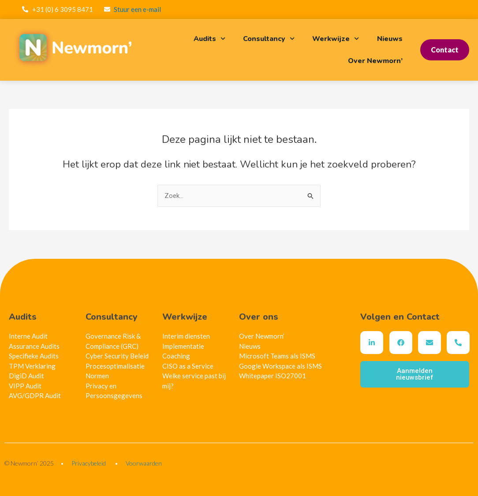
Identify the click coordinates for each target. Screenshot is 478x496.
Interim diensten (186, 336)
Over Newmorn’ (375, 61)
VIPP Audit (25, 386)
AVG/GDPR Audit (35, 395)
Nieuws (390, 39)
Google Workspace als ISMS (280, 366)
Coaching (176, 356)
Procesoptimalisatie (115, 366)
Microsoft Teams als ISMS (277, 356)
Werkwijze (335, 38)
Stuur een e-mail (137, 9)
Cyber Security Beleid (117, 356)
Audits (209, 38)
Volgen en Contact (400, 317)
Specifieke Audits (34, 356)
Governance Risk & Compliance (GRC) (113, 341)
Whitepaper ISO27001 (272, 376)
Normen (97, 376)
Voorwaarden (144, 463)
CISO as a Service (187, 366)
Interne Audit (28, 336)
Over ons (258, 317)
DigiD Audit (26, 376)
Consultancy (269, 38)
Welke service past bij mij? (194, 381)
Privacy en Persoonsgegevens (114, 391)
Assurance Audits (34, 346)
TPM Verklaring (32, 366)
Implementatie (183, 346)
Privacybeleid (88, 463)
